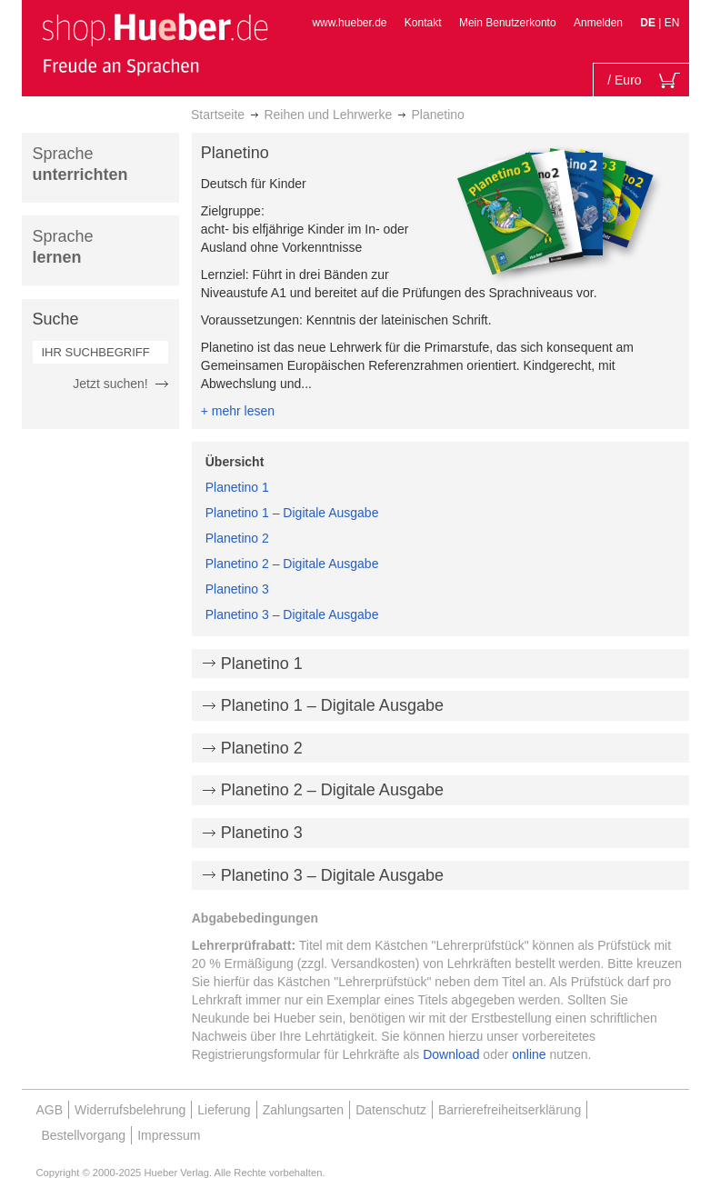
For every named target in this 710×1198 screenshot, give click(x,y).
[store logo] (154, 43)
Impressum (168, 1135)
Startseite (218, 114)
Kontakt (423, 22)
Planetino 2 (237, 538)
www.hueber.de (349, 22)
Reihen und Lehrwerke (328, 114)
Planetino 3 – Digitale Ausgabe (292, 614)
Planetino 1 (237, 487)
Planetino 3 (237, 589)
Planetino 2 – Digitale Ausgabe (292, 563)
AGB (50, 1110)
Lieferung (223, 1110)
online (528, 1054)
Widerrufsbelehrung (130, 1110)
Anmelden (598, 22)
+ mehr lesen (238, 411)
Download (451, 1054)
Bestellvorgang (84, 1135)
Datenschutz (390, 1110)
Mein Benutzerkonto (507, 22)
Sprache (80, 164)
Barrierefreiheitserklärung (509, 1110)
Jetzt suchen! (110, 383)
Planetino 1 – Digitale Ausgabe (292, 512)
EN (672, 22)
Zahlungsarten (304, 1110)
